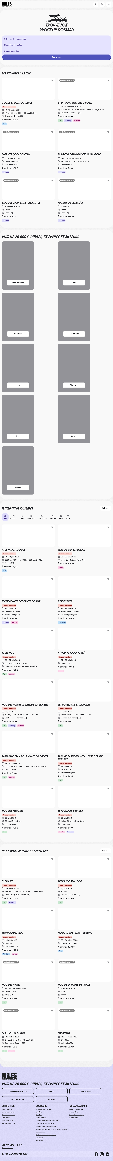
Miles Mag (39, 1115)
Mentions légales (7, 1120)
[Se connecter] (95, 4)
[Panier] (102, 4)
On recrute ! (6, 1117)
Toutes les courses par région (46, 1135)
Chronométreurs (7, 1148)
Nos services (73, 1112)
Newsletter (39, 1112)
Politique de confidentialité (45, 1123)
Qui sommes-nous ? (8, 1112)
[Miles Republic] (7, 4)
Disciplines (39, 1140)
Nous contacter (7, 1109)
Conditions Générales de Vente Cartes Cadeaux (52, 1129)
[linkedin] (108, 1154)
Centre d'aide (73, 1117)
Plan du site (39, 1138)
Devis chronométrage (76, 1115)
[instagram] (103, 1154)
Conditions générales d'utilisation (47, 1120)
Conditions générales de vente (46, 1126)
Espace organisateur (76, 1109)
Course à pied (40, 1132)
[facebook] (97, 1154)
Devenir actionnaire (8, 1115)
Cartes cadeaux (41, 1117)
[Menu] (108, 4)
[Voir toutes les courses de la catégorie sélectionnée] (105, 508)
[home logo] (9, 1076)
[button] (5, 517)
